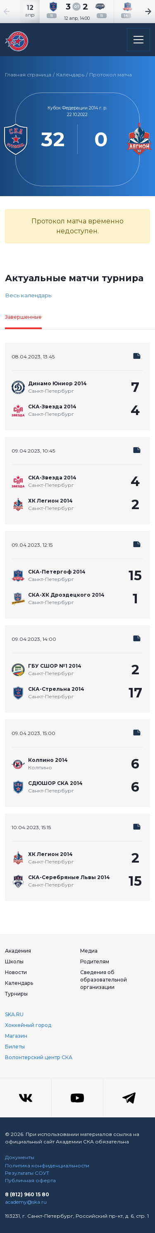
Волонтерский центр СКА (38, 1057)
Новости (16, 972)
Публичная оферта (30, 1180)
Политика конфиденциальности (47, 1165)
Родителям (94, 961)
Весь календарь (28, 295)
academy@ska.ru (26, 1202)
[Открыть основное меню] (138, 39)
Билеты (15, 1046)
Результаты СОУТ (27, 1173)
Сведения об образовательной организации (103, 979)
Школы (14, 961)
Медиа (89, 951)
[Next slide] (138, 11)
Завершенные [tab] (23, 317)
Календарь (70, 74)
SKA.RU (14, 1014)
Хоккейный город (28, 1025)
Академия (18, 951)
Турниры (16, 994)
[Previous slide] (16, 11)
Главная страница (28, 74)
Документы (19, 1157)
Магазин (16, 1036)
